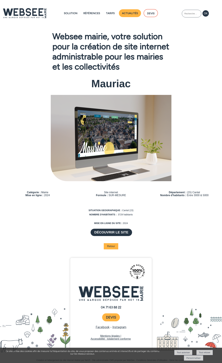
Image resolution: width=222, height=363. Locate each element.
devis (111, 317)
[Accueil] (24, 13)
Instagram (119, 327)
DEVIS (151, 13)
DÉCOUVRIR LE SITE (111, 232)
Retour (111, 246)
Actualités (130, 13)
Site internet (111, 192)
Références (91, 13)
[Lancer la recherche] (205, 13)
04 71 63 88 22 (111, 307)
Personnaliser (193, 358)
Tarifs (110, 13)
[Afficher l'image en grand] (111, 180)
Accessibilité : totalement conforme (111, 338)
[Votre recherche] (191, 13)
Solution (70, 13)
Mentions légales (110, 336)
